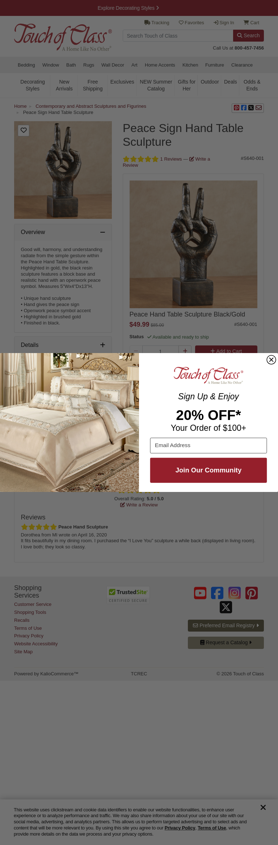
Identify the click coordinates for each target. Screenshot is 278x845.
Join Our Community (208, 470)
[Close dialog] (271, 359)
